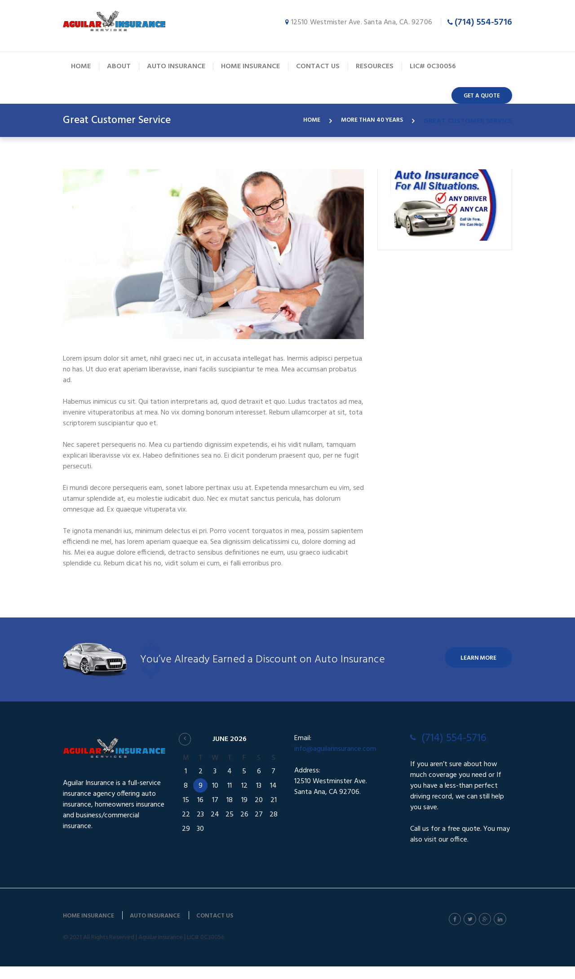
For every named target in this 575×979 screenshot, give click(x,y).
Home (302, 121)
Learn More (472, 671)
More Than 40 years (369, 121)
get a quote (482, 96)
